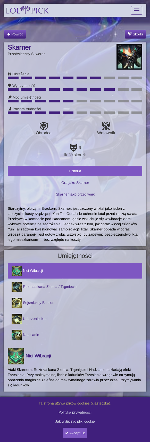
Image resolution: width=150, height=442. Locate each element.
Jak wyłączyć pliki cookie (75, 421)
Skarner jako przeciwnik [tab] (75, 194)
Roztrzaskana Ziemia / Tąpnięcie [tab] (44, 287)
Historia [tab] (75, 171)
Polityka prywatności (75, 412)
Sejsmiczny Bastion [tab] (33, 303)
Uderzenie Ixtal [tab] (29, 319)
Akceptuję (75, 433)
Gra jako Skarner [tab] (75, 183)
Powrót (15, 34)
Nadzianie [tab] (25, 335)
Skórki (135, 34)
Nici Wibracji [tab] (27, 271)
